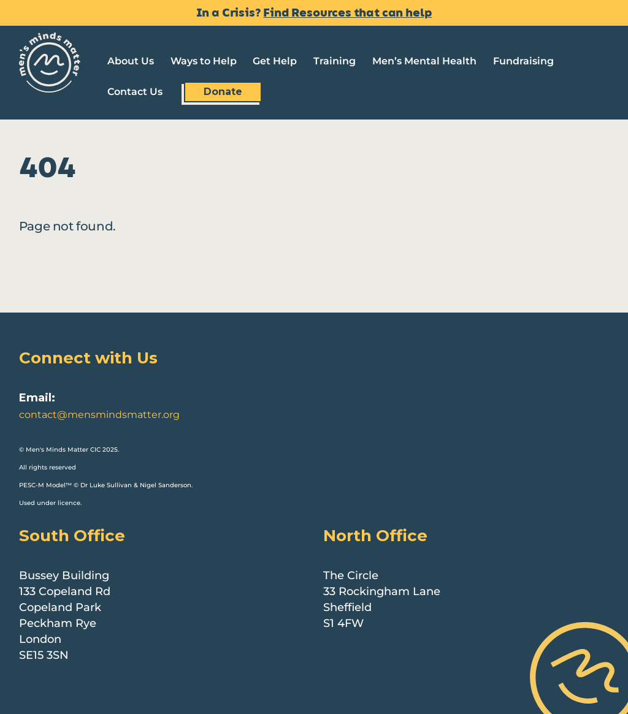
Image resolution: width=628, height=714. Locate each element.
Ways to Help (203, 61)
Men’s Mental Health (424, 61)
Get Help (275, 61)
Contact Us (135, 91)
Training (334, 61)
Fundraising (523, 61)
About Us (130, 61)
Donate (223, 91)
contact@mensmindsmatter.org (99, 414)
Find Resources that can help (347, 13)
